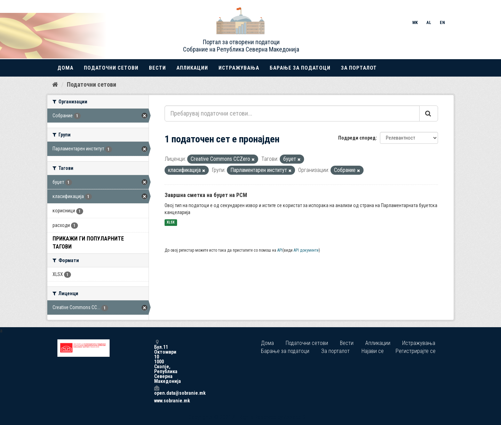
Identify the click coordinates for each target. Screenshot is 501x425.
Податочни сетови (111, 68)
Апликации (192, 68)
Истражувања (238, 68)
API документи (306, 250)
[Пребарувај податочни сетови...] (292, 113)
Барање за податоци (300, 68)
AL (429, 22)
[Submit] (428, 113)
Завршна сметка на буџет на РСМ (206, 195)
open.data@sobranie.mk (156, 390)
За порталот (359, 68)
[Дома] (55, 84)
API (280, 250)
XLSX (171, 222)
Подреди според (357, 138)
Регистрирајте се (416, 351)
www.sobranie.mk (156, 400)
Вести (157, 68)
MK (415, 22)
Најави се (372, 351)
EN (442, 22)
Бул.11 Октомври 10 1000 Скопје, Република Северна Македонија (156, 361)
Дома (65, 68)
